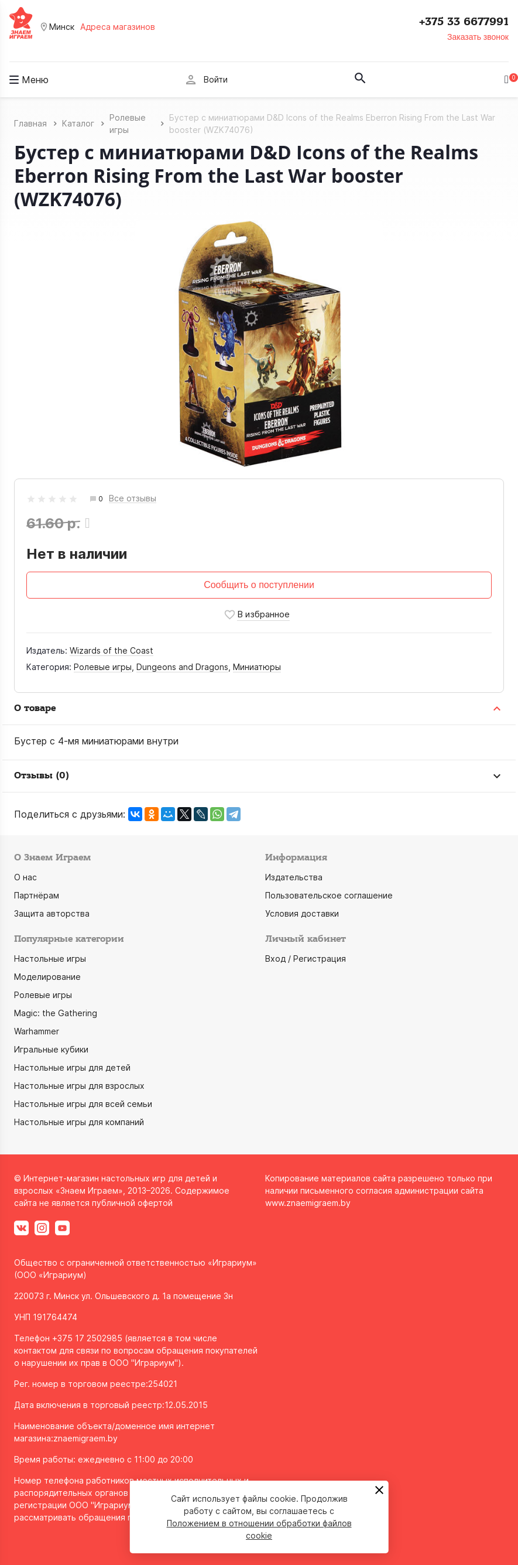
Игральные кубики (51, 1049)
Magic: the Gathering (55, 1013)
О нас (25, 877)
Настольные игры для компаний (79, 1122)
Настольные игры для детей (72, 1067)
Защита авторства (52, 913)
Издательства (294, 877)
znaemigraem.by (85, 1438)
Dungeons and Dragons (182, 667)
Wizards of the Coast (111, 650)
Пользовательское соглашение (329, 895)
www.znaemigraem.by (308, 1203)
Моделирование (47, 977)
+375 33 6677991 (464, 21)
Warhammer (36, 1031)
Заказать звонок (478, 37)
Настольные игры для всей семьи (83, 1104)
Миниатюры (257, 667)
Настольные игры (50, 958)
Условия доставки (302, 913)
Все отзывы (132, 498)
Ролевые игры (103, 667)
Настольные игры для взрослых (79, 1086)
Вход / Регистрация (305, 958)
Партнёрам (36, 895)
